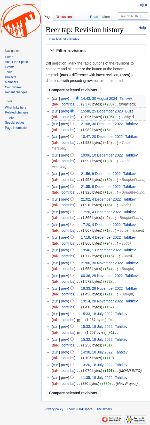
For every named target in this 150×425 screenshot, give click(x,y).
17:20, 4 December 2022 (101, 212)
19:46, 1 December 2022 (101, 250)
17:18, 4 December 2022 (101, 237)
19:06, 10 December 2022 (102, 155)
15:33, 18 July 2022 (97, 314)
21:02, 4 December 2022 (101, 199)
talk (56, 104)
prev (64, 98)
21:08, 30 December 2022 (102, 124)
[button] (95, 51)
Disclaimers (104, 409)
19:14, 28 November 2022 (102, 301)
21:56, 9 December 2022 (101, 174)
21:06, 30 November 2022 (102, 263)
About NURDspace (79, 409)
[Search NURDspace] (133, 16)
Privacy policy (53, 409)
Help (142, 28)
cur (55, 111)
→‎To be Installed (129, 230)
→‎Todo (124, 205)
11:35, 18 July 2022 (97, 378)
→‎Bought (125, 269)
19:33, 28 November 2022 (102, 288)
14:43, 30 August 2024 (99, 98)
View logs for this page (64, 38)
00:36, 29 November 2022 (102, 276)
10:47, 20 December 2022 (102, 136)
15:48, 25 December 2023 (102, 111)
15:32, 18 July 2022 (97, 339)
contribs (67, 104)
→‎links (125, 256)
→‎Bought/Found (131, 180)
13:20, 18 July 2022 (97, 365)
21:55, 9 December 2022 (101, 187)
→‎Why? (126, 117)
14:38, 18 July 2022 (97, 352)
